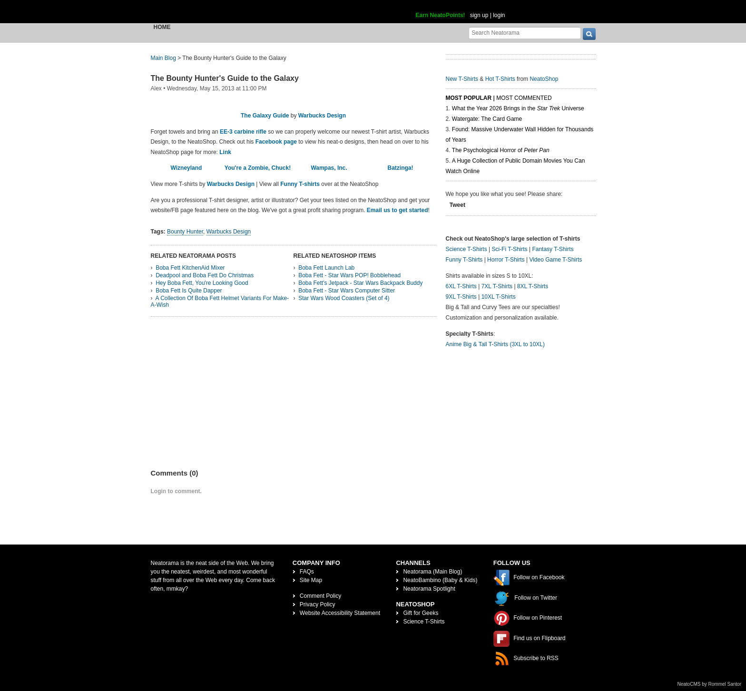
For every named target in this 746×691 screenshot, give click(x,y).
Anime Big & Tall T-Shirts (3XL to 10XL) (495, 344)
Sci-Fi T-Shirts (509, 249)
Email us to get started (397, 210)
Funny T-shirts (300, 184)
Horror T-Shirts (505, 259)
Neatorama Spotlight (429, 588)
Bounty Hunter (185, 231)
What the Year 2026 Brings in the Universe (518, 108)
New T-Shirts (462, 79)
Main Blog (163, 58)
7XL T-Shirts (496, 286)
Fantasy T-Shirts (552, 249)
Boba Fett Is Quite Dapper (189, 290)
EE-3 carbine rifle (243, 131)
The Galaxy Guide (265, 115)
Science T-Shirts (466, 249)
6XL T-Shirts (461, 286)
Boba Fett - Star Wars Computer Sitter (346, 290)
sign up (479, 15)
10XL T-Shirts (498, 296)
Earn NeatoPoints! (440, 15)
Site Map (311, 580)
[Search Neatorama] (524, 33)
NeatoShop (544, 79)
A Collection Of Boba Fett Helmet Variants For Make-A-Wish (220, 301)
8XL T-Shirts (532, 286)
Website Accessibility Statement (340, 613)
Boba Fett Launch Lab (326, 267)
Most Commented (523, 98)
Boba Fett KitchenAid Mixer (190, 267)
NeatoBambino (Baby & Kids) (440, 580)
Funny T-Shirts (464, 259)
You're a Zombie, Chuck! (258, 168)
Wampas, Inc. (329, 168)
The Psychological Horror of (501, 150)
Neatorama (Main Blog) (432, 571)
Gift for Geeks (420, 613)
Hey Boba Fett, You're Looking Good (202, 283)
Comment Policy (320, 596)
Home (162, 27)
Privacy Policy (317, 604)
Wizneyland (186, 168)
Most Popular (469, 98)
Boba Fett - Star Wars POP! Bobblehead (349, 275)
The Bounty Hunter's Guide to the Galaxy (225, 78)
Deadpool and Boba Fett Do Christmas (205, 275)
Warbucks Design (322, 115)
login (499, 15)
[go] (589, 34)
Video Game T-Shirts (555, 259)
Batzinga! (400, 168)
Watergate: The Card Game (487, 119)
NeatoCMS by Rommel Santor (709, 684)
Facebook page (276, 141)
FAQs (307, 571)
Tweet (457, 205)
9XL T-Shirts (461, 296)
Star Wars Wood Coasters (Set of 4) (343, 298)
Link (225, 152)
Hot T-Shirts (500, 79)
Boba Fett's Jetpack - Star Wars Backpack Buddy (360, 283)
